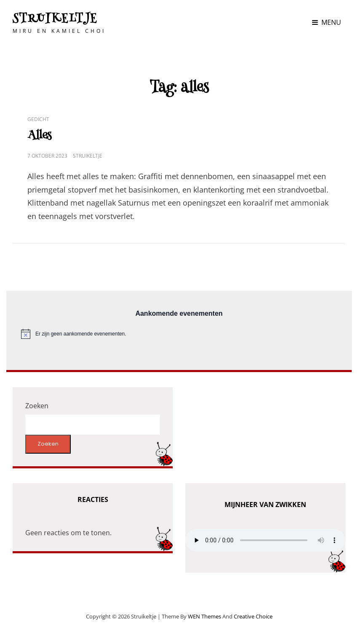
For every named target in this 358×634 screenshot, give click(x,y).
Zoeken (36, 405)
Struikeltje (55, 19)
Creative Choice (253, 616)
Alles (39, 136)
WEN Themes (204, 616)
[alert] (179, 334)
